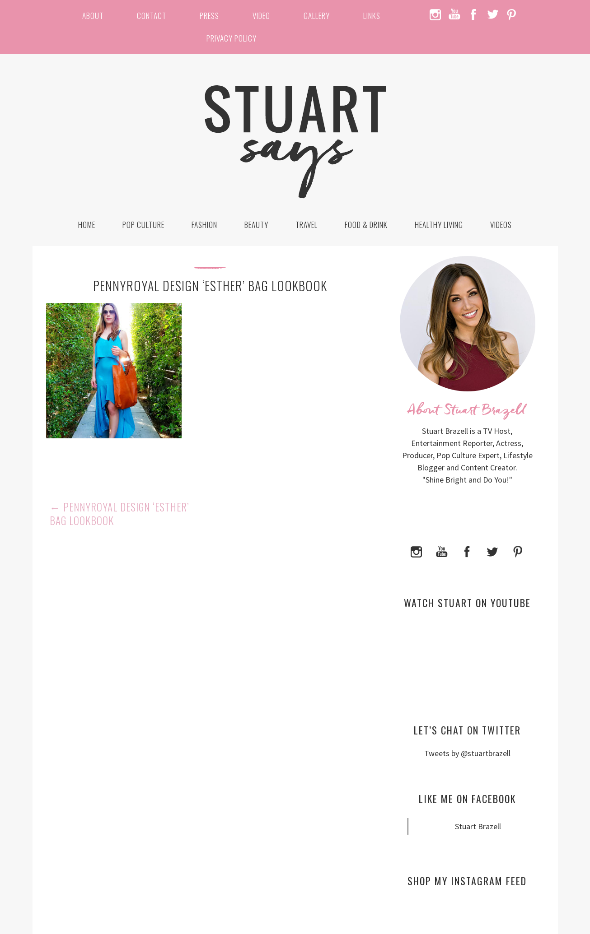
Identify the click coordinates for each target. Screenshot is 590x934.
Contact (151, 15)
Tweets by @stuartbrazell (467, 753)
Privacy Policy (231, 38)
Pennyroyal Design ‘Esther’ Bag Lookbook (119, 513)
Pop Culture (143, 224)
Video (261, 15)
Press (209, 15)
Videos (501, 224)
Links (371, 15)
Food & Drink (366, 224)
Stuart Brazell (478, 826)
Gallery (317, 15)
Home (86, 224)
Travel (306, 224)
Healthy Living (439, 224)
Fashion (204, 224)
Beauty (256, 224)
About (92, 15)
